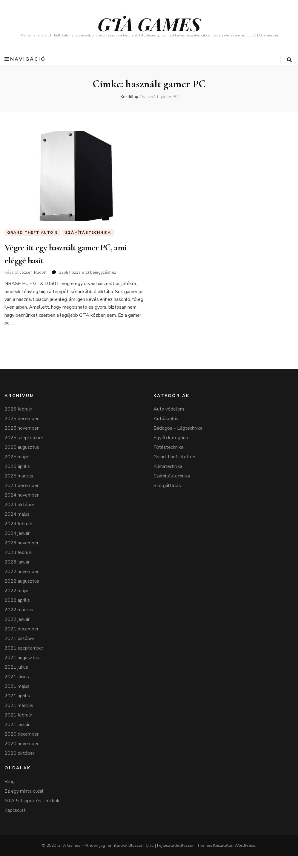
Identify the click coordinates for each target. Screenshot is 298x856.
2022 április (17, 600)
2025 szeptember (23, 437)
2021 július (16, 667)
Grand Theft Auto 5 (32, 232)
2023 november (21, 543)
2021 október (19, 638)
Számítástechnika (88, 232)
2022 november (21, 571)
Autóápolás (165, 418)
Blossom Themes (195, 845)
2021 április (17, 696)
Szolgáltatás (167, 485)
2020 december (21, 734)
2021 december (21, 629)
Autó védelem (168, 409)
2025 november (21, 428)
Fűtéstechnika (168, 447)
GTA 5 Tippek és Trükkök (31, 800)
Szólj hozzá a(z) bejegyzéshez (87, 272)
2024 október (19, 504)
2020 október (19, 753)
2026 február (18, 409)
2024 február (18, 523)
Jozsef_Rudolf (33, 272)
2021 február (18, 715)
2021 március (18, 705)
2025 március (18, 476)
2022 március (18, 610)
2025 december (21, 418)
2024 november (21, 495)
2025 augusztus (21, 447)
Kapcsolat (15, 810)
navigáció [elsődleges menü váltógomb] (25, 59)
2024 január (17, 533)
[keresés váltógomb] (289, 59)
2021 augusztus (21, 657)
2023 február (18, 552)
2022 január (17, 619)
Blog (9, 781)
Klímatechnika (167, 466)
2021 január (17, 724)
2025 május (17, 457)
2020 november (21, 743)
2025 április (17, 466)
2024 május (17, 514)
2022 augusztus (21, 581)
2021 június (16, 676)
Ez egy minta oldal (24, 791)
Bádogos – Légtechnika (177, 428)
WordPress (244, 845)
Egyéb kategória (170, 437)
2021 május (17, 686)
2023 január (17, 562)
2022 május (17, 590)
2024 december (21, 485)
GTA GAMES (149, 24)
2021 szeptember (23, 648)
